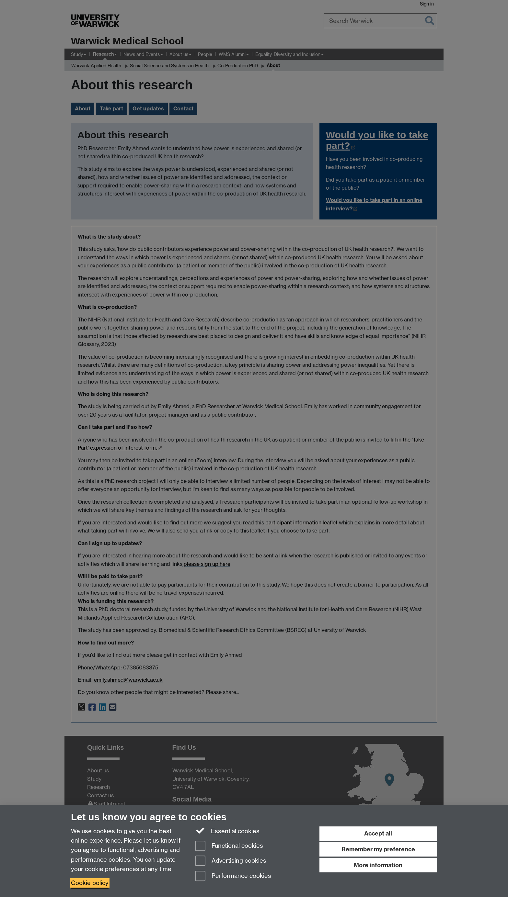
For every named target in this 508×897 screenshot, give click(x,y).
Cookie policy (90, 883)
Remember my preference (378, 849)
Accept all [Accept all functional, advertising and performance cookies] (378, 833)
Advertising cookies (230, 861)
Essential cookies (227, 830)
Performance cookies (233, 876)
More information (378, 865)
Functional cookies (229, 846)
